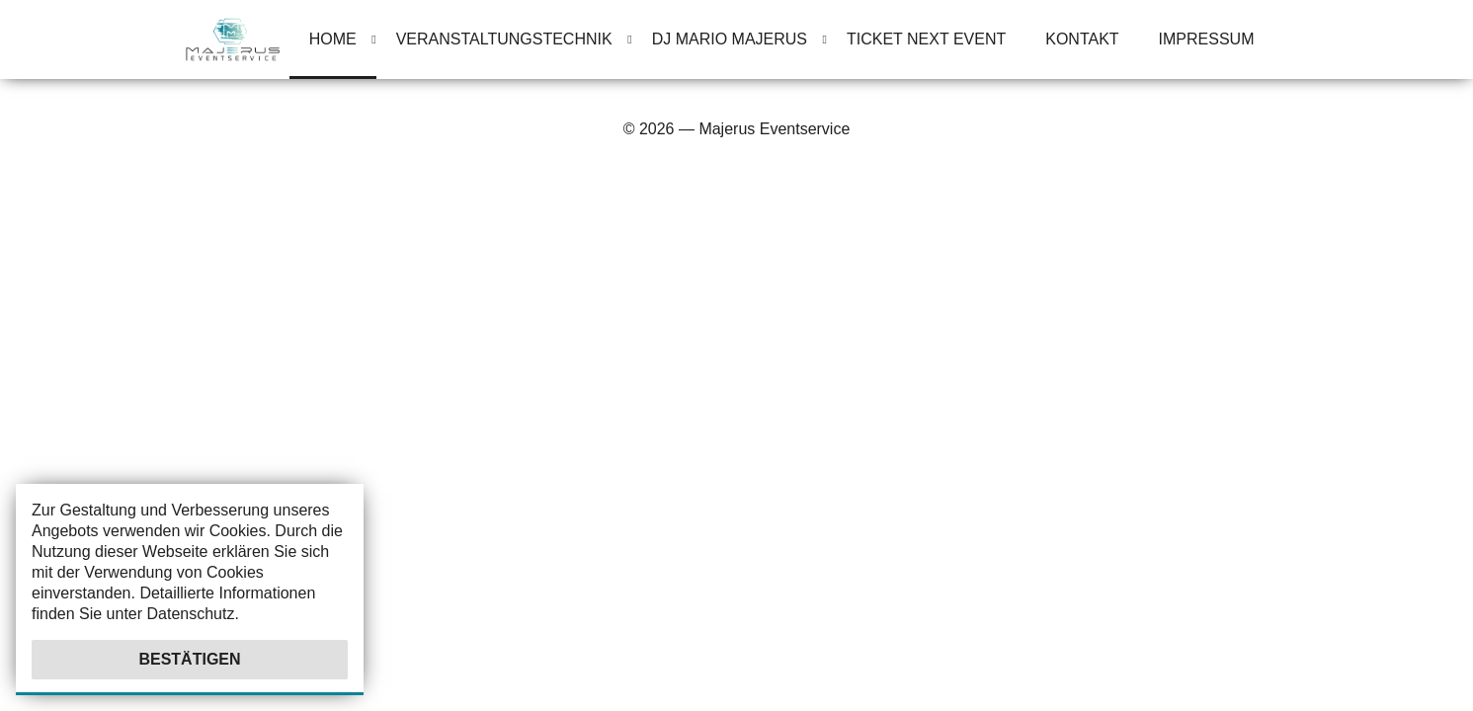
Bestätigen (189, 659)
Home (333, 39)
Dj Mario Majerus (729, 39)
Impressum (1207, 39)
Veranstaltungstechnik (504, 39)
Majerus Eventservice (774, 128)
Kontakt (1081, 39)
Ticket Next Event (926, 39)
